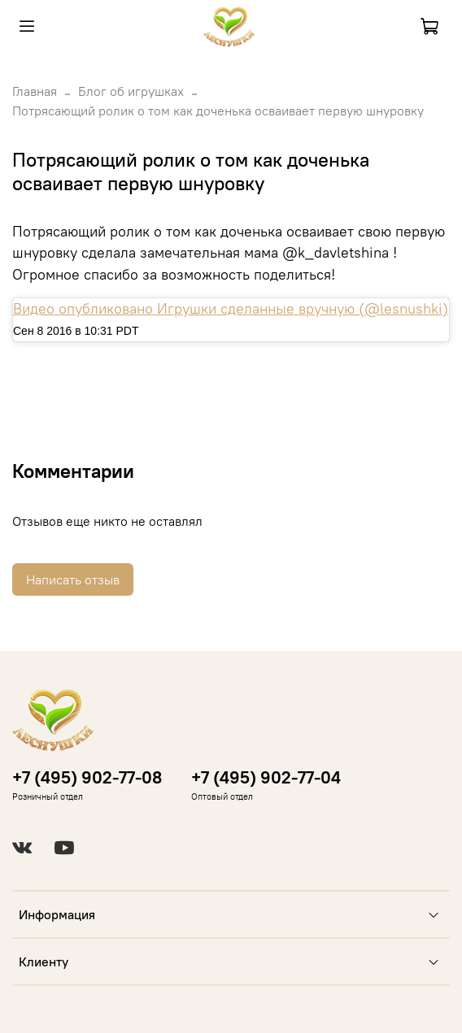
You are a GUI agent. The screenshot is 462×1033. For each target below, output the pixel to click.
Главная (34, 91)
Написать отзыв (73, 579)
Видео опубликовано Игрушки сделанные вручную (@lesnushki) (230, 309)
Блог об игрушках (131, 91)
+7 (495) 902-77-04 (266, 777)
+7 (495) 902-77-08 (87, 777)
